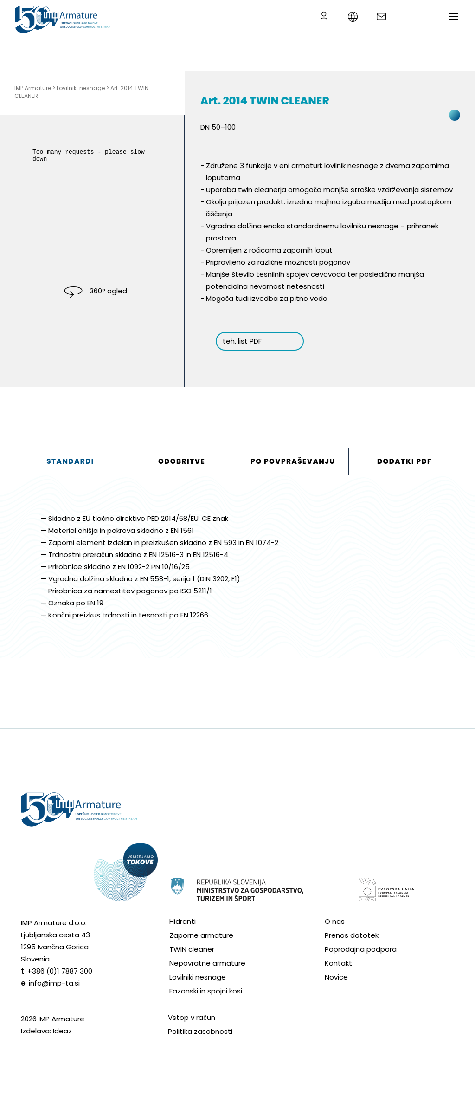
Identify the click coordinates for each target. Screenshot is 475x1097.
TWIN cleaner (191, 949)
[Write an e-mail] (381, 16)
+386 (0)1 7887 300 (59, 971)
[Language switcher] (352, 16)
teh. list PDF (242, 341)
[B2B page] (323, 16)
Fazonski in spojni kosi (205, 991)
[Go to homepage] (62, 19)
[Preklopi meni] (454, 17)
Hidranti (182, 921)
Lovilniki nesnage (197, 977)
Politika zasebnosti (200, 1031)
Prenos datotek (352, 935)
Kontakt (338, 963)
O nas (335, 921)
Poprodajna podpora (361, 949)
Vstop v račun (191, 1017)
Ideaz (62, 1031)
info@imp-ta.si (54, 983)
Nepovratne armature (207, 963)
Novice (336, 977)
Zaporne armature (201, 935)
